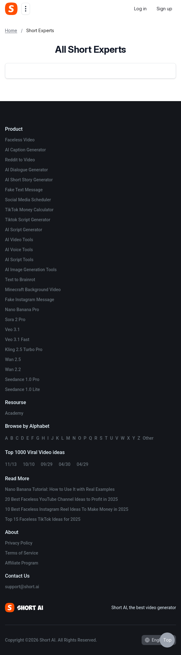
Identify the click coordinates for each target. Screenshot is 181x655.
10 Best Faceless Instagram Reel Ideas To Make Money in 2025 (66, 509)
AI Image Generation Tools (31, 269)
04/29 (82, 464)
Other (148, 438)
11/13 (11, 464)
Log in (140, 8)
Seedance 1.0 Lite (22, 389)
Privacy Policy (19, 542)
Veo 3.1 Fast (17, 339)
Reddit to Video (20, 159)
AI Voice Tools (19, 249)
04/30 (64, 464)
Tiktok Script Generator (27, 219)
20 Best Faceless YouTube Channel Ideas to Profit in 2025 (61, 499)
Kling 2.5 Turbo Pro (24, 349)
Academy (14, 413)
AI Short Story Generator (29, 179)
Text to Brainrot (20, 279)
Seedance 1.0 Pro (22, 379)
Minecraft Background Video (33, 289)
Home (11, 30)
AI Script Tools (19, 259)
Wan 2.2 (13, 369)
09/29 (47, 464)
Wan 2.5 (13, 359)
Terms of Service (21, 552)
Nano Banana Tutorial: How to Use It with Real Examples (60, 489)
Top (167, 640)
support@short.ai (22, 586)
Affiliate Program (21, 562)
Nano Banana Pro (22, 309)
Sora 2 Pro (15, 319)
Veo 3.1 (12, 329)
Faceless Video (20, 139)
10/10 (28, 464)
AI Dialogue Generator (26, 169)
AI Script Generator (23, 229)
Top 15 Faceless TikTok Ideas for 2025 (42, 519)
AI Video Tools (19, 239)
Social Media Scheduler (28, 199)
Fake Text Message (24, 189)
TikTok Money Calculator (29, 209)
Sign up (164, 8)
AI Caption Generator (25, 149)
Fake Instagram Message (29, 299)
